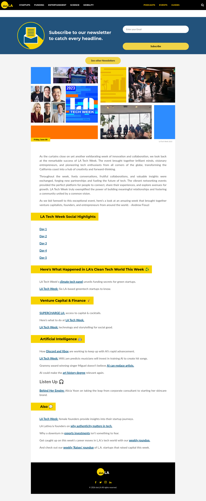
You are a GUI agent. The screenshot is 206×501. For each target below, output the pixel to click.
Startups (24, 5)
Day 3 (43, 243)
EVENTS (163, 5)
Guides (175, 5)
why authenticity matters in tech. (91, 426)
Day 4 (43, 250)
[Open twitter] (100, 482)
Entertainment (57, 5)
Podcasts (149, 5)
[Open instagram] (105, 482)
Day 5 (43, 257)
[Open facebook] (95, 482)
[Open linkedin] (110, 482)
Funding (39, 5)
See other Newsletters (103, 60)
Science (74, 5)
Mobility (88, 5)
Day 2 (43, 236)
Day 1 (43, 229)
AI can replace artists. (120, 365)
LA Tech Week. (75, 320)
